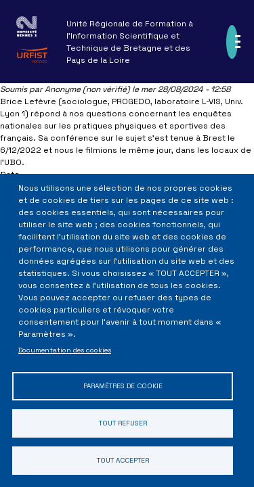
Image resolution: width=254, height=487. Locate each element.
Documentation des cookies (64, 350)
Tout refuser (123, 423)
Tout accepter (123, 460)
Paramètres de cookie (123, 385)
